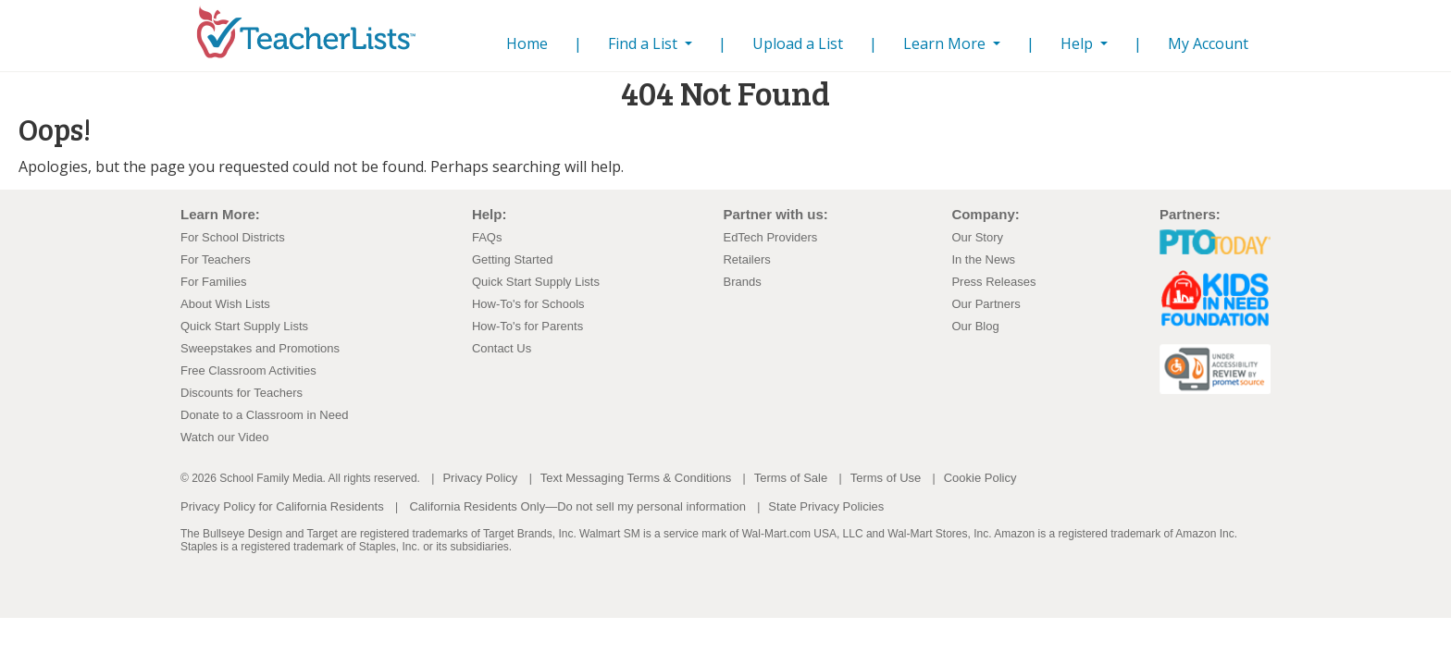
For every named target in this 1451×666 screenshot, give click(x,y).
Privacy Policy (479, 478)
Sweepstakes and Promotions (260, 348)
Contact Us (501, 348)
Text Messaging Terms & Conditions (635, 478)
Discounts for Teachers (241, 393)
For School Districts (232, 237)
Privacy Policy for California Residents (282, 506)
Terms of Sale (790, 478)
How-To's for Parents (527, 326)
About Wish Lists (225, 304)
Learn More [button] (946, 43)
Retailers (746, 259)
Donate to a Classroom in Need (264, 415)
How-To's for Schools (528, 304)
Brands (742, 282)
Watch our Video (224, 437)
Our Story (977, 237)
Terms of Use (886, 478)
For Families (213, 282)
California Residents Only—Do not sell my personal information (577, 506)
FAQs (487, 237)
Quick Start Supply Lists (244, 326)
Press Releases (993, 282)
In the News (983, 259)
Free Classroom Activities (248, 370)
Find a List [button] (644, 43)
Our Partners (985, 304)
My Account (1208, 43)
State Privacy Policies (826, 506)
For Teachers (215, 259)
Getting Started (512, 259)
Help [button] (1078, 43)
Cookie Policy (980, 478)
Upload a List (797, 43)
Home (530, 43)
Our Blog (974, 326)
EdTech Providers (770, 237)
